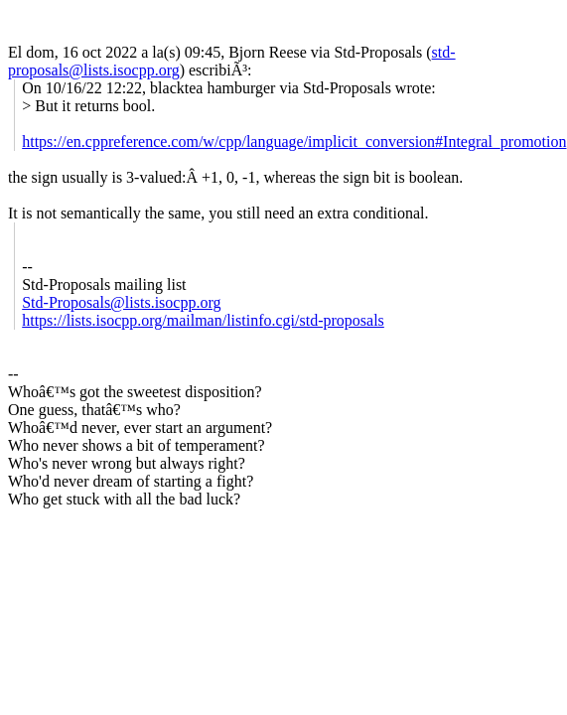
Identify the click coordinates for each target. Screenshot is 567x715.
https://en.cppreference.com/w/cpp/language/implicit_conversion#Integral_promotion (294, 141)
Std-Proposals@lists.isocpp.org (121, 302)
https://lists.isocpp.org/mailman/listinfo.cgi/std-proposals (203, 320)
